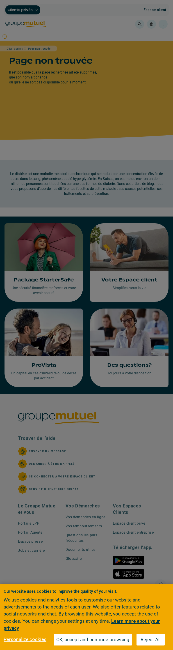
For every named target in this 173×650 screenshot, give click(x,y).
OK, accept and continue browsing (93, 639)
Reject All (151, 639)
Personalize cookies (25, 639)
